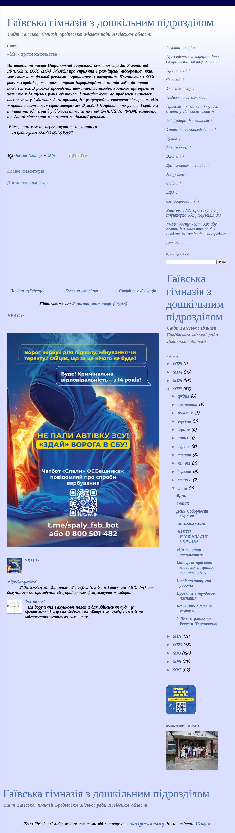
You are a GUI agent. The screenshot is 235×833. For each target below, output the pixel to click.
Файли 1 (173, 183)
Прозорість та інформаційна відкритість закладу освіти (192, 59)
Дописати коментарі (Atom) (99, 304)
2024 (178, 372)
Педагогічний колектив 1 (188, 98)
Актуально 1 (177, 175)
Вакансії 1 (175, 157)
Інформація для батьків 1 (189, 121)
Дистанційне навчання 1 (187, 166)
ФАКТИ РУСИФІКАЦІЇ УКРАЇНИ (192, 537)
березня (185, 472)
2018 (177, 662)
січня (183, 488)
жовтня (186, 413)
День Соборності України (192, 513)
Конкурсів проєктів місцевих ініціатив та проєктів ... (196, 568)
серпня (184, 430)
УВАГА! (15, 316)
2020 (178, 645)
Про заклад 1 (177, 71)
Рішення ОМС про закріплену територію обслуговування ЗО (193, 213)
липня (184, 438)
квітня (185, 463)
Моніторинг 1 (178, 148)
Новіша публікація (27, 291)
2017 (177, 670)
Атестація (176, 243)
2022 (178, 389)
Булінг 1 (173, 139)
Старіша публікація (137, 291)
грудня (184, 396)
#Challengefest (21, 582)
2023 (178, 381)
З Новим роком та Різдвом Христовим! (197, 621)
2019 (177, 653)
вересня (185, 421)
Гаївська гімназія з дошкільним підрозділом (110, 22)
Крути (183, 495)
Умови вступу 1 (180, 89)
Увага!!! (183, 503)
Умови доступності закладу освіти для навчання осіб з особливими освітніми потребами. (196, 229)
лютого (185, 480)
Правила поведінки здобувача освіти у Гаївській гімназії (192, 109)
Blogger (203, 824)
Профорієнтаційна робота (194, 583)
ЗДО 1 (171, 192)
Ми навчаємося (191, 524)
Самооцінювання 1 (182, 201)
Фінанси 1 (174, 80)
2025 (178, 364)
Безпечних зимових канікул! (194, 608)
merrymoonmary (146, 824)
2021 (177, 637)
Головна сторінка (81, 291)
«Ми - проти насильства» (189, 552)
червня (184, 447)
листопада (188, 405)
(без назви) (34, 602)
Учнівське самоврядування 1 (190, 130)
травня (185, 455)
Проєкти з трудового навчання (196, 596)
